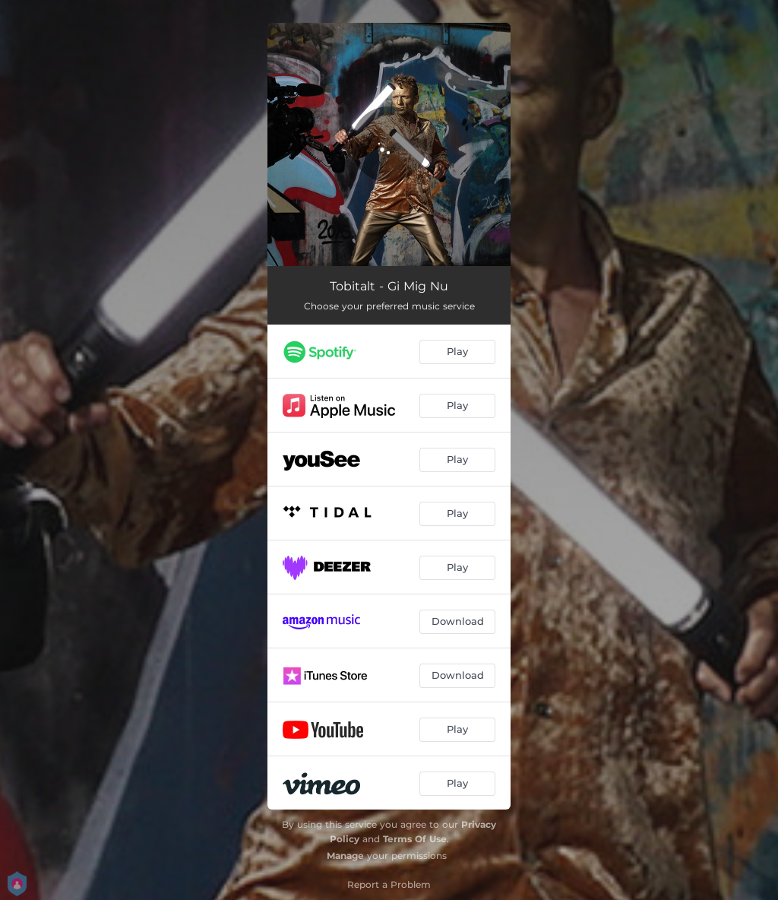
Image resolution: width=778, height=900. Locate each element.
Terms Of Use (415, 839)
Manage (345, 855)
